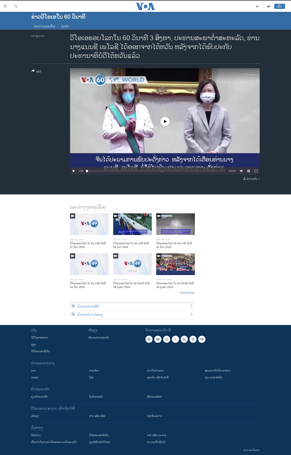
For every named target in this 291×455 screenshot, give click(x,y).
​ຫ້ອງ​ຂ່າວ (36, 435)
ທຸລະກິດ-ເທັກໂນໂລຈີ (157, 377)
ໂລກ (91, 377)
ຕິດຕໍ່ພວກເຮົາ (96, 397)
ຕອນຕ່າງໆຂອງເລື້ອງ (44, 26)
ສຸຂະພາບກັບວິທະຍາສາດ (217, 371)
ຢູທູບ (33, 344)
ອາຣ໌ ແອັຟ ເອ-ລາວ (156, 435)
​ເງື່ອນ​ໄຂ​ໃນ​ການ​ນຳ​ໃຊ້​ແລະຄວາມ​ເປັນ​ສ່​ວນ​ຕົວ (54, 442)
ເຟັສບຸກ (35, 416)
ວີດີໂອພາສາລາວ (39, 338)
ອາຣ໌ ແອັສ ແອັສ (97, 416)
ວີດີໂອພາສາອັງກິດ (40, 351)
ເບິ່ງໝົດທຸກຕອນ (187, 293)
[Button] (36, 72)
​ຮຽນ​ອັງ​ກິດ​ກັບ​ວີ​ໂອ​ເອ (99, 442)
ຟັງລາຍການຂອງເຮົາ (98, 338)
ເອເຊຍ (34, 377)
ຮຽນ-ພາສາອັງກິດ (214, 377)
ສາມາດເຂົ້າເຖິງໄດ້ (156, 442)
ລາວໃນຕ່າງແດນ (155, 371)
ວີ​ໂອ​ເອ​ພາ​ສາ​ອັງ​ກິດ (99, 435)
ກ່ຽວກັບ (65, 26)
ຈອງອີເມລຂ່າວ (154, 416)
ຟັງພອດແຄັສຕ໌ (154, 397)
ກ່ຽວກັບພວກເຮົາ (39, 397)
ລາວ (33, 371)
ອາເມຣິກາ (94, 371)
